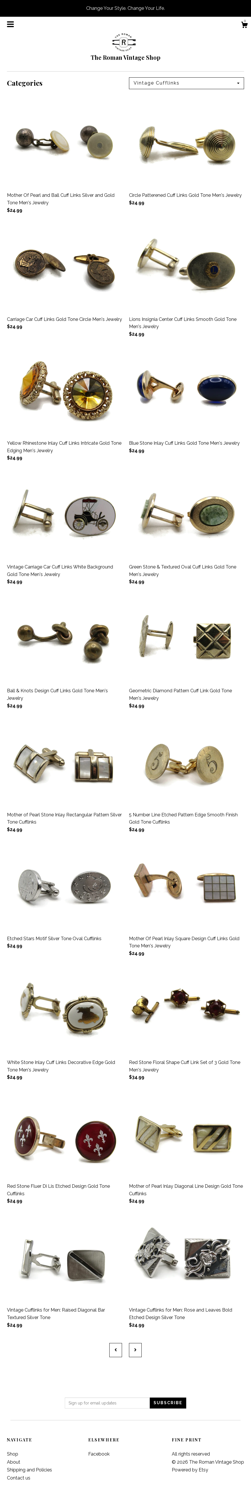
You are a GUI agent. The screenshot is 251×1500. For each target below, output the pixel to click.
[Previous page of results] (115, 1350)
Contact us (18, 1478)
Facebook (99, 1454)
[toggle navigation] (10, 24)
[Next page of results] (135, 1350)
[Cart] (244, 25)
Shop (12, 1454)
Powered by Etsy (190, 1470)
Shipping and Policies (29, 1470)
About (13, 1462)
